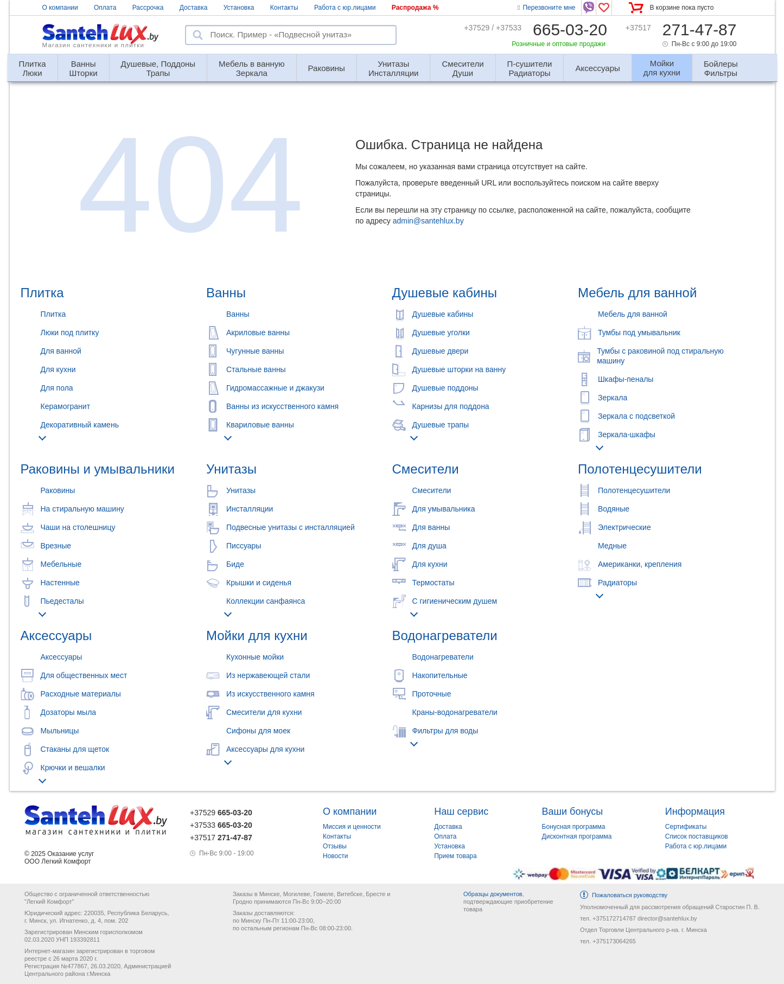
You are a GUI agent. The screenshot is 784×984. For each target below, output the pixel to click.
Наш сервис (461, 811)
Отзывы (335, 846)
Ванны (226, 292)
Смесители (425, 469)
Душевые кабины (444, 292)
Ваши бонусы (572, 811)
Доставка (194, 7)
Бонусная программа (573, 826)
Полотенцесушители (640, 469)
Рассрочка (148, 7)
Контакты (284, 7)
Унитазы (231, 469)
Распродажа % (415, 7)
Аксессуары (597, 68)
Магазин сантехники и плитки (93, 45)
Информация (695, 811)
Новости (335, 856)
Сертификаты (686, 826)
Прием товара (455, 856)
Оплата (105, 7)
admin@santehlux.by (428, 220)
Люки (32, 63)
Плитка (42, 292)
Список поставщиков (696, 836)
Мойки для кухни (257, 635)
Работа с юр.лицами (344, 7)
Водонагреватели (445, 635)
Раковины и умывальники (98, 469)
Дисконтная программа (577, 836)
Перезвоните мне (546, 7)
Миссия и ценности (352, 826)
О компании (60, 7)
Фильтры (721, 63)
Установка (239, 7)
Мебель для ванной (637, 292)
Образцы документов (492, 894)
